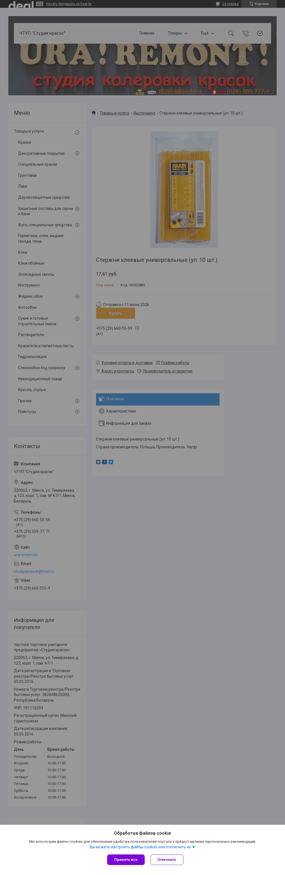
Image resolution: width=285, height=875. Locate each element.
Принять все (125, 859)
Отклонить (167, 859)
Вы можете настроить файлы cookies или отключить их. (141, 847)
